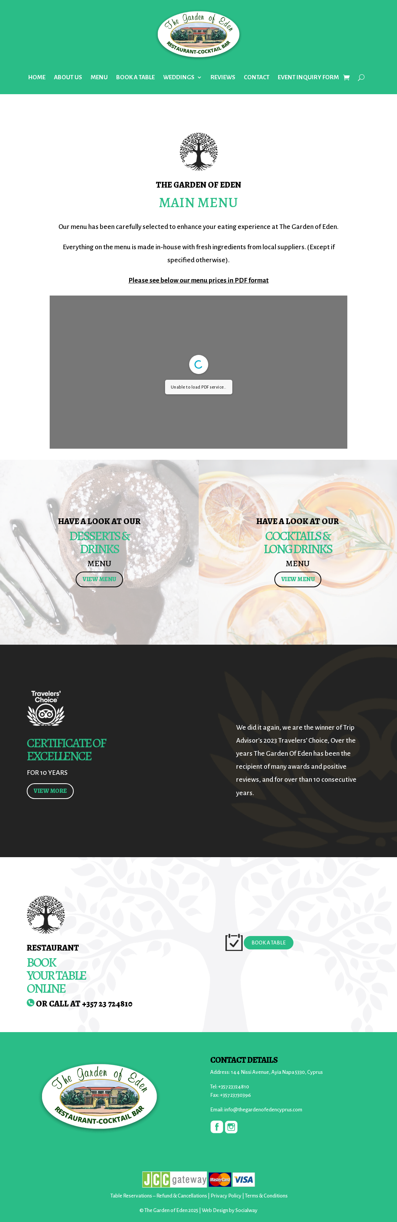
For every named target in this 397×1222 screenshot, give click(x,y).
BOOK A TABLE (135, 77)
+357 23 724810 (107, 1004)
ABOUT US (68, 77)
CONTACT (256, 77)
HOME (36, 77)
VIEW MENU (99, 579)
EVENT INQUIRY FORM (308, 77)
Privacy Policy (226, 1196)
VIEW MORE (50, 791)
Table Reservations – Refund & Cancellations (158, 1196)
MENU (99, 77)
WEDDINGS (178, 77)
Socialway (246, 1210)
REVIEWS (223, 77)
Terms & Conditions (266, 1196)
